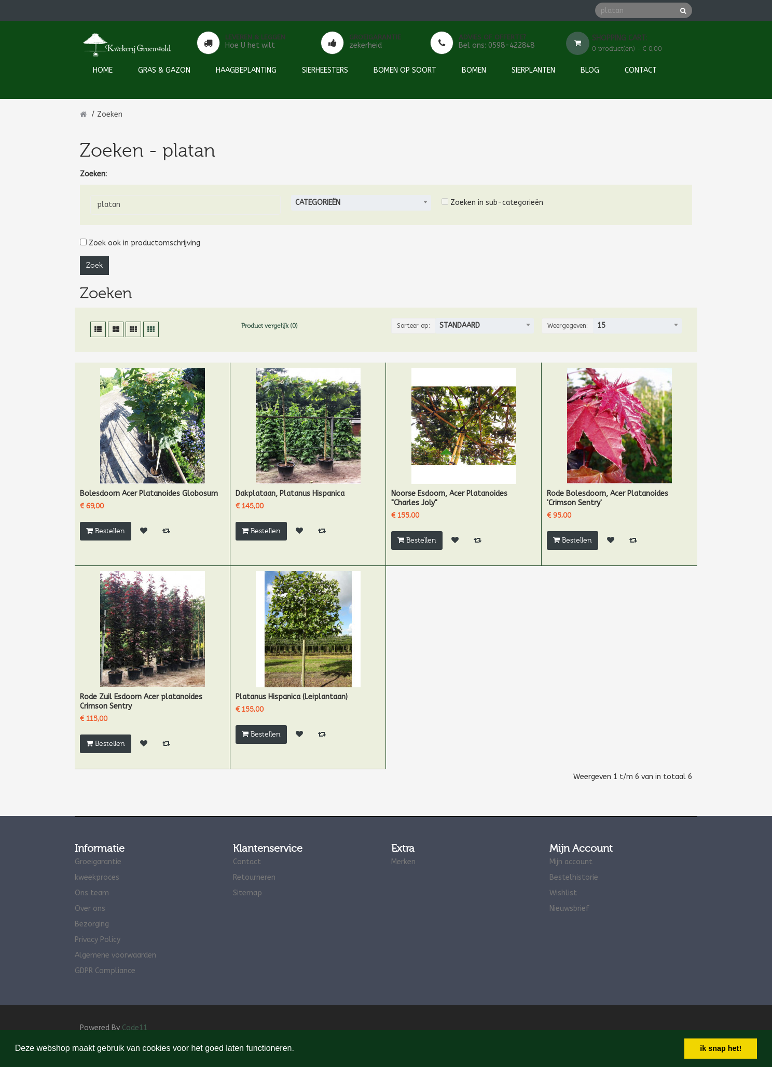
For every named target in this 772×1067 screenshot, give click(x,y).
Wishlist (563, 893)
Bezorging (92, 924)
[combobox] (361, 203)
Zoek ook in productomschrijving (140, 243)
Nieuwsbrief (569, 908)
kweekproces (97, 877)
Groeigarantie (98, 861)
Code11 (134, 1027)
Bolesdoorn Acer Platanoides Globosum (149, 493)
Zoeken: (93, 174)
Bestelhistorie (573, 877)
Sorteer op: (413, 325)
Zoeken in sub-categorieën (492, 202)
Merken (403, 861)
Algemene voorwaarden (115, 955)
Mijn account (570, 861)
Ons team (92, 893)
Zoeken (109, 114)
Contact (247, 861)
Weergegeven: (567, 325)
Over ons (90, 908)
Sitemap (247, 893)
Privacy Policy (97, 939)
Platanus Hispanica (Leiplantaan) (292, 696)
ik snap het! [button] (720, 1048)
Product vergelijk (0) (269, 325)
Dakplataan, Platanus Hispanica (290, 493)
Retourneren (254, 877)
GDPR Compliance (105, 970)
